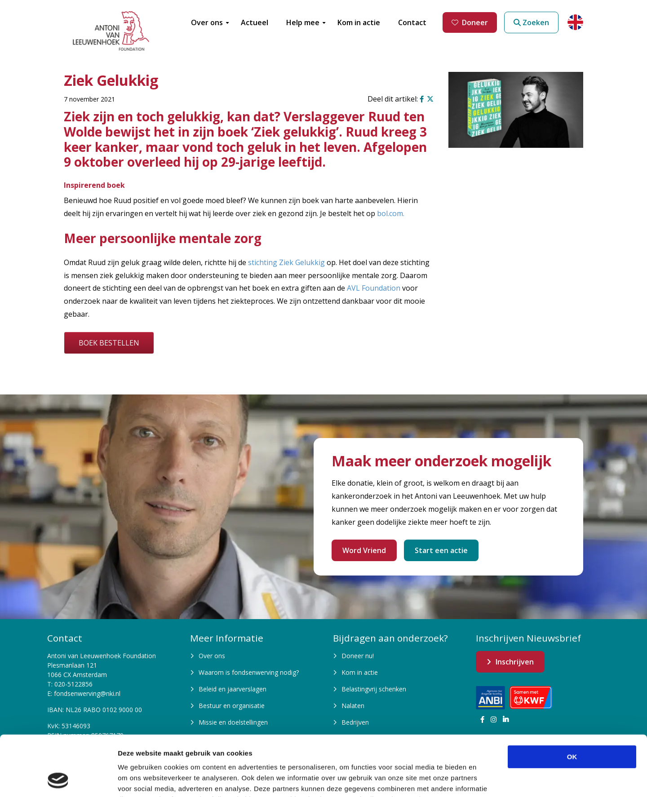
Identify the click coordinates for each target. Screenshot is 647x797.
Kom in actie (359, 672)
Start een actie (441, 550)
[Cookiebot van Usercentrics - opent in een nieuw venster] (58, 779)
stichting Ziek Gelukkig (286, 262)
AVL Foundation (373, 288)
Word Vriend (364, 550)
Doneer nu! (357, 655)
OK (572, 700)
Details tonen (485, 779)
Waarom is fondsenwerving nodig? (249, 672)
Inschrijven (515, 662)
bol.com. (390, 213)
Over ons (212, 655)
